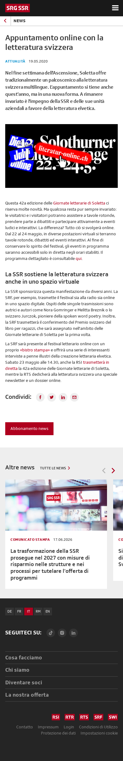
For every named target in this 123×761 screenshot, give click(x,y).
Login (69, 726)
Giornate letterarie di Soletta (79, 202)
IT (28, 611)
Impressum (48, 726)
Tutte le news (53, 468)
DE (9, 611)
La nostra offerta (27, 694)
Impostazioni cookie (99, 733)
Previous (104, 470)
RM (38, 611)
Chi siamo (17, 669)
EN (48, 611)
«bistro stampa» (35, 349)
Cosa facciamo (23, 657)
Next (113, 470)
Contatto (24, 726)
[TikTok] (50, 633)
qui (78, 258)
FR (19, 611)
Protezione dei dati (58, 733)
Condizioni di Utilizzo (98, 726)
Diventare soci (23, 682)
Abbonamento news (29, 428)
